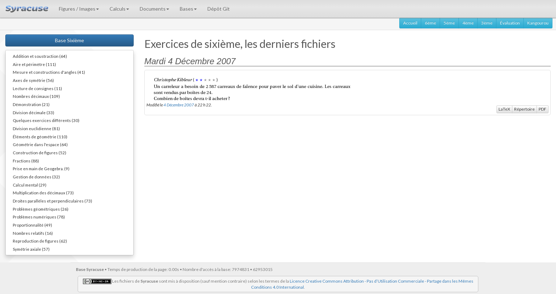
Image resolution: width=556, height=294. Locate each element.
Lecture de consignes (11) (37, 88)
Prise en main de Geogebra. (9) (41, 168)
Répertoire (524, 109)
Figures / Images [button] (79, 9)
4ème (468, 23)
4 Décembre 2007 (178, 104)
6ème (430, 23)
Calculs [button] (119, 9)
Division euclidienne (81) (36, 128)
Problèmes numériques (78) (39, 216)
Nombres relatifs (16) (33, 233)
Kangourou (538, 23)
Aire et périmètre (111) (34, 64)
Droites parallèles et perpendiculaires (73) (52, 200)
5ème (449, 23)
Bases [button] (188, 9)
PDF (542, 109)
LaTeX (504, 109)
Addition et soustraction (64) (40, 56)
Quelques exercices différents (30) (46, 120)
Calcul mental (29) (29, 184)
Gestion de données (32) (36, 176)
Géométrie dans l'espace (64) (40, 144)
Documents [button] (154, 9)
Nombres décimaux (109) (36, 96)
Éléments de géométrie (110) (40, 136)
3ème (487, 23)
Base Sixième (69, 40)
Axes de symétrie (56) (33, 80)
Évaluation (510, 23)
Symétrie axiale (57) (31, 248)
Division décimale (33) (33, 112)
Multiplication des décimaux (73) (43, 192)
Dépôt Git (218, 9)
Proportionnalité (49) (32, 224)
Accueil (410, 23)
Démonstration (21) (31, 104)
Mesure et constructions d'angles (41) (49, 72)
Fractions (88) (26, 160)
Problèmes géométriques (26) (40, 208)
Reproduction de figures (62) (40, 240)
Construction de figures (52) (39, 152)
